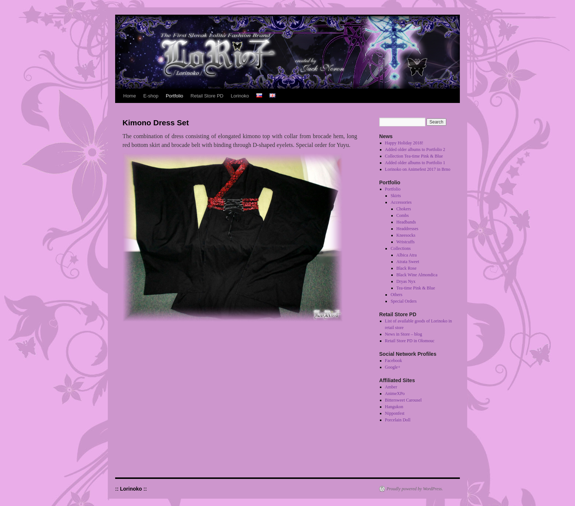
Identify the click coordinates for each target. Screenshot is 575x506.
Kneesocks (405, 235)
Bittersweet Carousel (403, 400)
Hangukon (394, 406)
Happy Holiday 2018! (404, 142)
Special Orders (404, 301)
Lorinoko (240, 96)
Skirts (396, 195)
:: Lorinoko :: (131, 489)
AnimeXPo (395, 393)
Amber (391, 386)
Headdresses (407, 228)
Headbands (406, 222)
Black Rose (406, 268)
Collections (401, 248)
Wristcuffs (405, 241)
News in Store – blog (403, 334)
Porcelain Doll (398, 419)
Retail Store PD (207, 96)
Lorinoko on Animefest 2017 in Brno (417, 169)
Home (129, 96)
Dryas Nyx (405, 281)
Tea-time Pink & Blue (415, 288)
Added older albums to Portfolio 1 (415, 162)
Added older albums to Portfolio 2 (415, 149)
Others (396, 294)
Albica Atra (406, 255)
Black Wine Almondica (416, 274)
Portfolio (174, 96)
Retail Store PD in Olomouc (410, 340)
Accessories (401, 202)
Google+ (392, 367)
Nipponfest (394, 413)
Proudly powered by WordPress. (415, 488)
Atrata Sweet (407, 261)
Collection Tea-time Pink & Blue (414, 156)
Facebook (393, 360)
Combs (402, 215)
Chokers (403, 208)
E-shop (150, 96)
